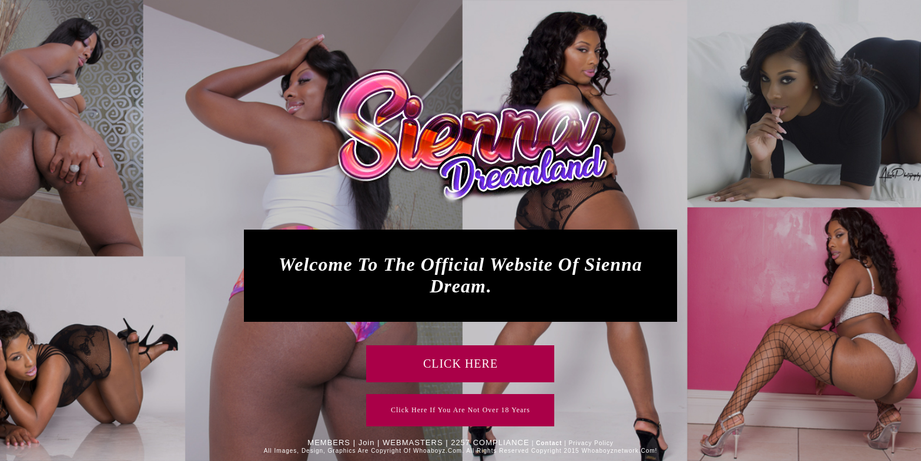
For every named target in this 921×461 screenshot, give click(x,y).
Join (367, 442)
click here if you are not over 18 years (460, 410)
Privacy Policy (590, 443)
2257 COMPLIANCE (490, 442)
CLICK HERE (460, 363)
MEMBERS (328, 442)
